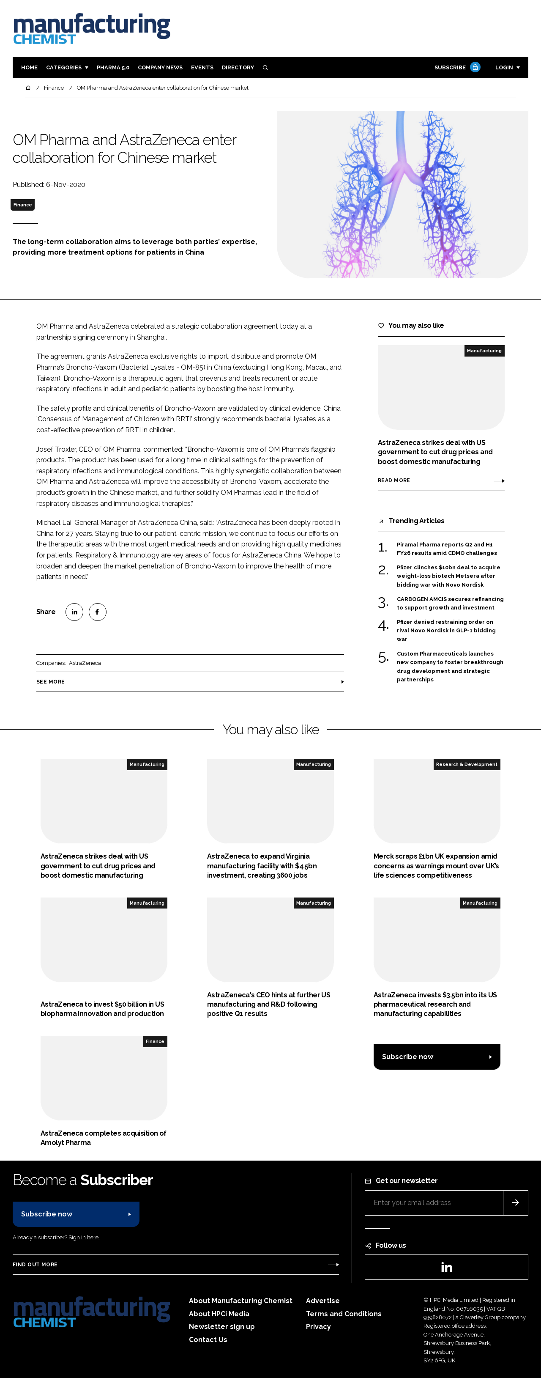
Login (504, 67)
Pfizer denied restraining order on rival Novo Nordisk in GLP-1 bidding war (446, 631)
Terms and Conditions (344, 1314)
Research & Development (466, 764)
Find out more (35, 1265)
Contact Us (208, 1340)
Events (202, 67)
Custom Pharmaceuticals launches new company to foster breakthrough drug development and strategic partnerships (450, 667)
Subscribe (456, 68)
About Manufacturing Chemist (240, 1301)
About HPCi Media (219, 1314)
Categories (64, 67)
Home (29, 67)
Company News (160, 67)
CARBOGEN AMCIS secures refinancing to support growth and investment (450, 603)
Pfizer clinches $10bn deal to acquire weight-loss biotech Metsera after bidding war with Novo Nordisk (448, 576)
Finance (23, 204)
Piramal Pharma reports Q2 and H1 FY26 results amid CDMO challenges (447, 549)
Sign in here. (84, 1237)
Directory (238, 67)
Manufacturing (484, 350)
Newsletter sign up (222, 1327)
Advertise (323, 1301)
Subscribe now (407, 1057)
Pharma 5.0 (113, 67)
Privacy (318, 1327)
